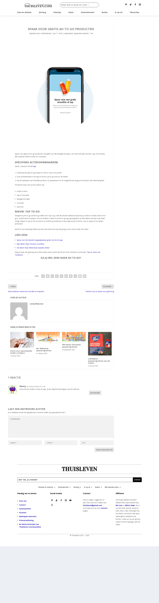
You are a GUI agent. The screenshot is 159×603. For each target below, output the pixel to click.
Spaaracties (68, 33)
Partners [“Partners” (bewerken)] (22, 512)
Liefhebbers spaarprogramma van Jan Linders (99, 361)
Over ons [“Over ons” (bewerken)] (22, 501)
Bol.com (119, 505)
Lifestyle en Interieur (45, 487)
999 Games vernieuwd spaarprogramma (71, 346)
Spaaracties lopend (81, 33)
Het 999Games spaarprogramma (43, 349)
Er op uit (118, 13)
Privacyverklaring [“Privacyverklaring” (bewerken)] (26, 520)
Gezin (71, 13)
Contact (22, 505)
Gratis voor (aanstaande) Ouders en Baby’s (21, 352)
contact (104, 508)
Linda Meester (46, 33)
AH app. (33, 166)
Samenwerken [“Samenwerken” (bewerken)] (25, 509)
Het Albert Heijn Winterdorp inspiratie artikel (33, 248)
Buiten (105, 13)
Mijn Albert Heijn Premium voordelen (30, 244)
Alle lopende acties (112, 487)
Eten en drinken (24, 13)
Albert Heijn (130, 505)
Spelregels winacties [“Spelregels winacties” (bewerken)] (27, 516)
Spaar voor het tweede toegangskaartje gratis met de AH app (40, 240)
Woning (42, 13)
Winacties (134, 13)
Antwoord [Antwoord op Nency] (95, 393)
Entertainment (87, 13)
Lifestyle (57, 13)
